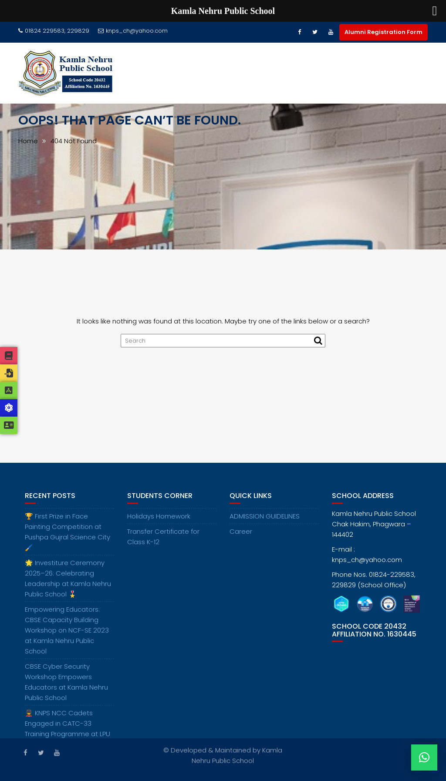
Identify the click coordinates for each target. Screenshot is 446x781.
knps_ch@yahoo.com (133, 31)
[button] (424, 757)
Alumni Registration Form (383, 32)
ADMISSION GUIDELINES (265, 520)
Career (241, 535)
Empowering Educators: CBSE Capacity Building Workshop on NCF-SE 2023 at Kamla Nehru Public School (67, 634)
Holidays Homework (158, 520)
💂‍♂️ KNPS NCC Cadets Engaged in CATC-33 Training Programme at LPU (67, 727)
